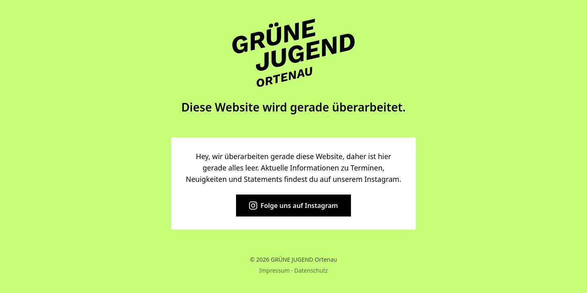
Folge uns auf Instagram (293, 205)
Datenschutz (311, 270)
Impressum (274, 270)
